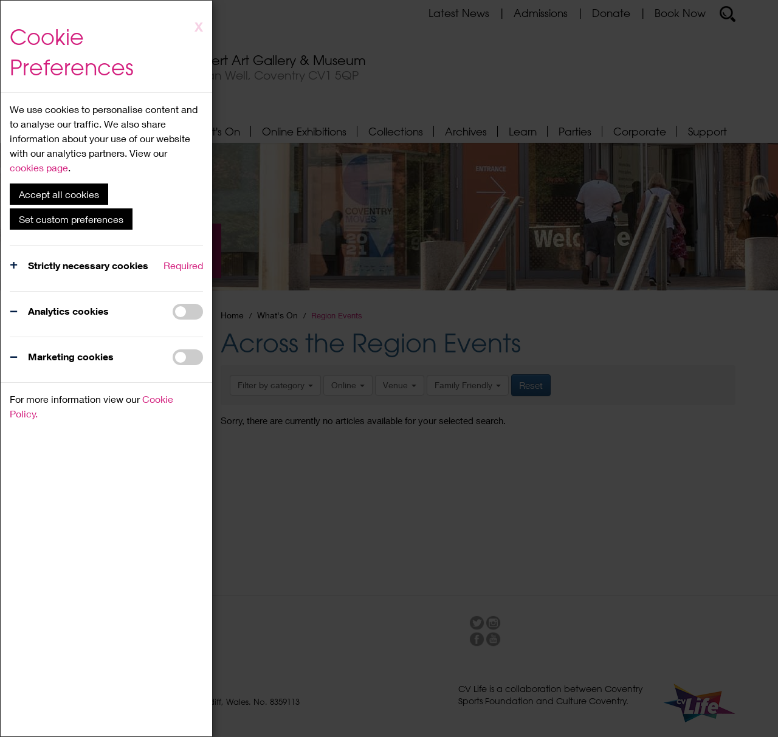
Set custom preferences (71, 219)
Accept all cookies (59, 194)
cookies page (39, 167)
